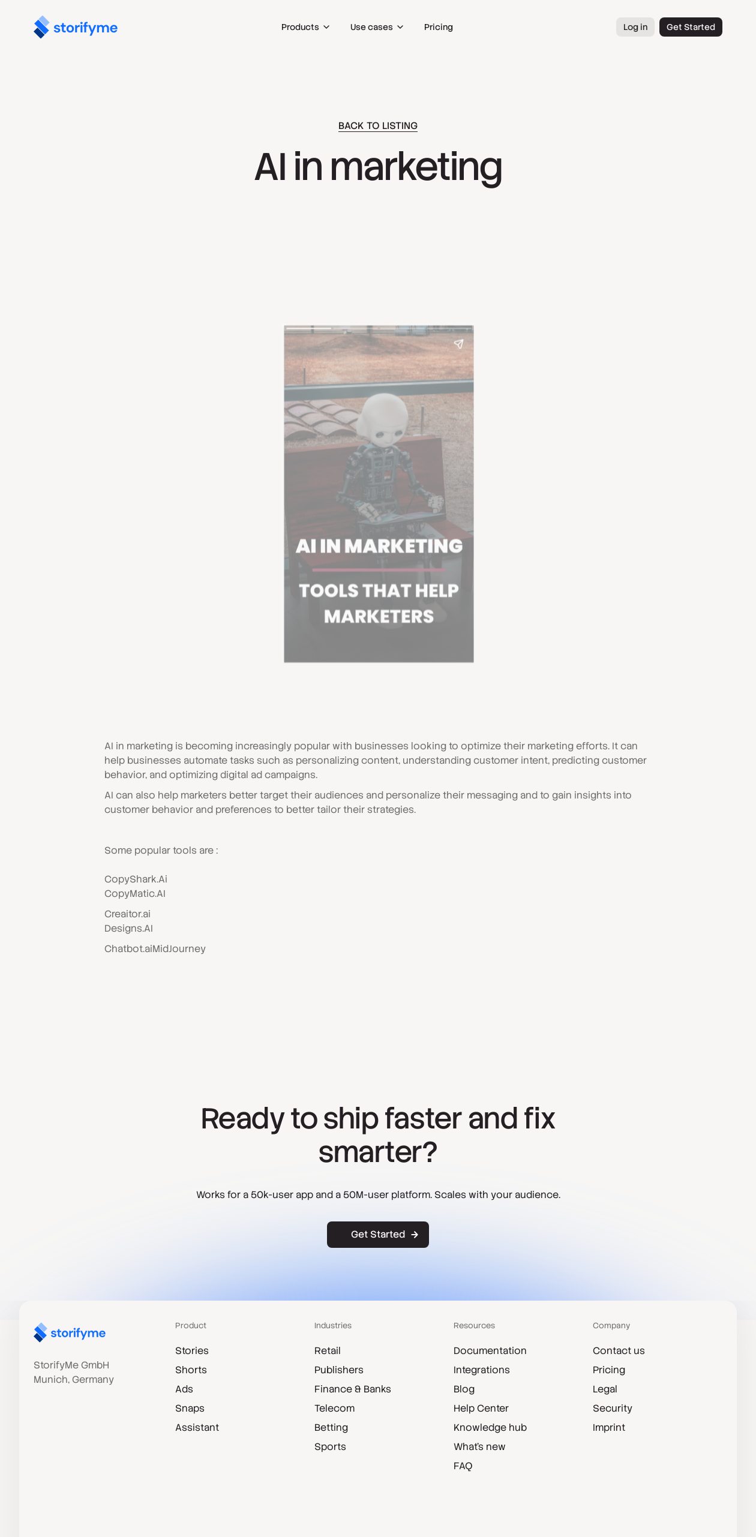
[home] (76, 27)
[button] (306, 27)
